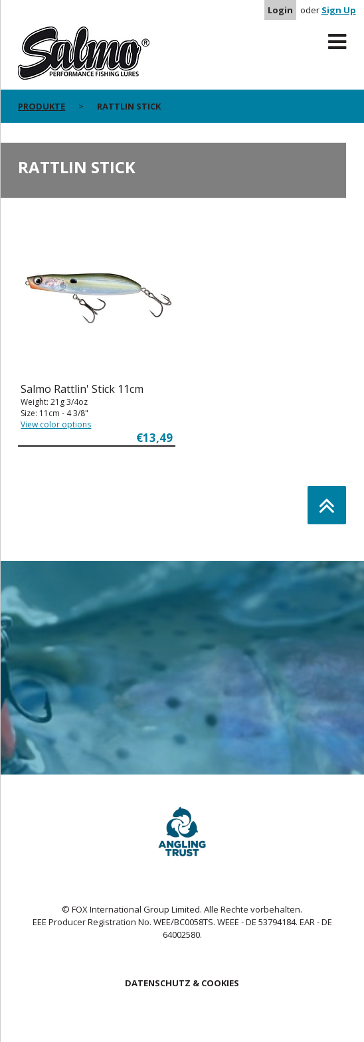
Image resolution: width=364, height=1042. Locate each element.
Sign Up (338, 10)
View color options (56, 424)
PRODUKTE (41, 106)
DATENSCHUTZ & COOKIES (182, 983)
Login (280, 10)
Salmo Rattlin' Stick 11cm (82, 389)
